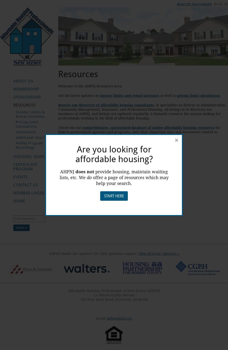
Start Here (114, 196)
